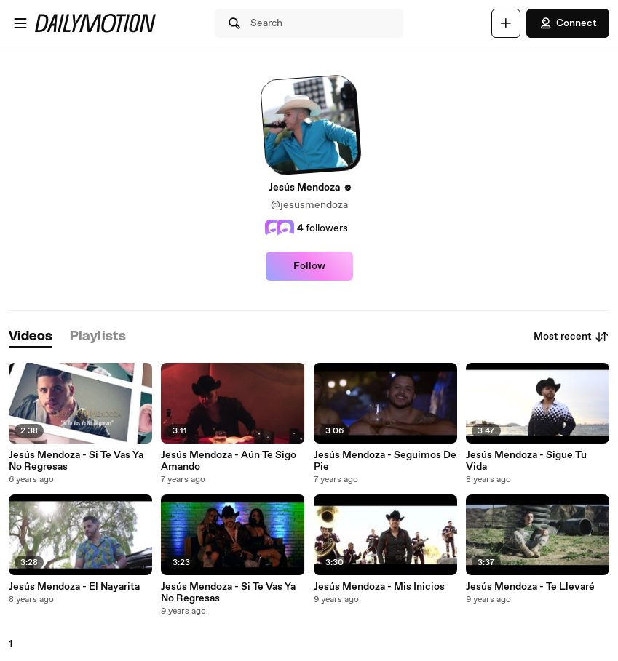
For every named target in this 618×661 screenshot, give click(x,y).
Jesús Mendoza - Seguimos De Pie (385, 461)
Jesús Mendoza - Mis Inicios (379, 587)
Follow (309, 266)
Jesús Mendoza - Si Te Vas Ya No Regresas (76, 461)
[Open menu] (20, 23)
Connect (568, 23)
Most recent (571, 336)
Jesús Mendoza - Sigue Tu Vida (526, 461)
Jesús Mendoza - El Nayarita (74, 587)
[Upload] (505, 23)
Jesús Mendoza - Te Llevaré (530, 587)
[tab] (30, 337)
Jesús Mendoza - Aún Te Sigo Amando (228, 461)
